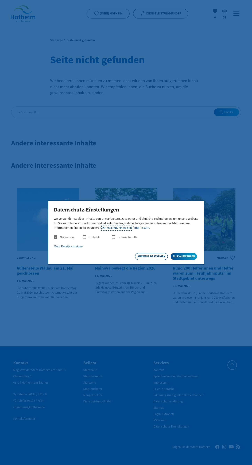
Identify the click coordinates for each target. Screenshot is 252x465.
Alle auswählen (184, 256)
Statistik (91, 237)
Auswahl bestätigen (151, 256)
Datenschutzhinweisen (117, 228)
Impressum (141, 228)
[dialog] (126, 232)
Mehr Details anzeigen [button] (68, 246)
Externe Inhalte (125, 237)
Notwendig (64, 237)
